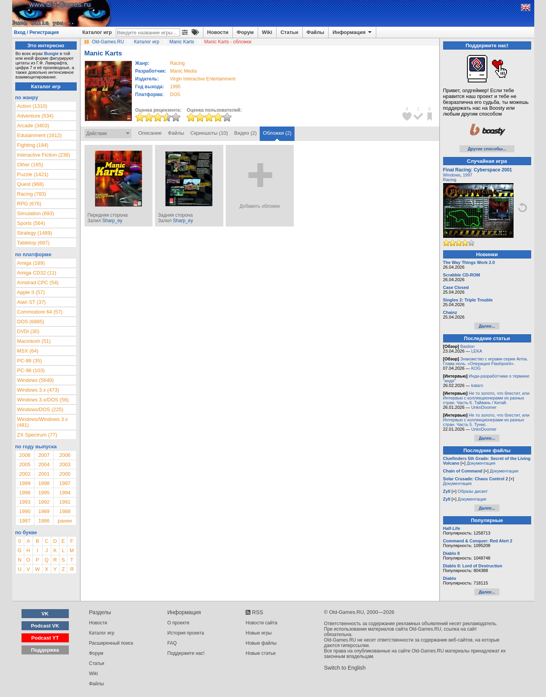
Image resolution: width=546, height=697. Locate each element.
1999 (25, 483)
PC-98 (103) (31, 370)
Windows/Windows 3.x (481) (42, 422)
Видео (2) (245, 133)
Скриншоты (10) (209, 133)
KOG (476, 368)
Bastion (467, 346)
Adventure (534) (35, 116)
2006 (64, 455)
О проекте (178, 623)
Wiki (267, 32)
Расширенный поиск (111, 643)
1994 (64, 493)
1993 (25, 502)
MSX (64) (28, 351)
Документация (481, 463)
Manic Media (183, 71)
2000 (64, 474)
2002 (25, 474)
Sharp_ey (112, 220)
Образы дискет (473, 491)
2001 (44, 474)
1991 (64, 502)
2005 (25, 464)
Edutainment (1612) (39, 135)
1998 (44, 483)
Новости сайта (261, 623)
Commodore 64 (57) (40, 312)
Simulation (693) (35, 213)
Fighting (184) (32, 145)
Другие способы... (487, 148)
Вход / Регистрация (36, 32)
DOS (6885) (30, 321)
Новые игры (259, 633)
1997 (64, 483)
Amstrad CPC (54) (38, 282)
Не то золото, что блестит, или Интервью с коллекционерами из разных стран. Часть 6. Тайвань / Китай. (486, 398)
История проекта (185, 633)
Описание (150, 133)
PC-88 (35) (29, 361)
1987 (25, 521)
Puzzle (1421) (32, 174)
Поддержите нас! (186, 653)
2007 (44, 455)
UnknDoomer (484, 407)
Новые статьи (261, 653)
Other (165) (30, 165)
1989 (44, 511)
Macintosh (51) (34, 341)
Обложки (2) (277, 133)
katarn (477, 385)
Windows (452, 175)
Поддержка (45, 650)
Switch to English (345, 668)
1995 (175, 86)
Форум (245, 32)
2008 (25, 455)
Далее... (487, 326)
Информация (352, 32)
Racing (449, 179)
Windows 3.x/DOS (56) (43, 400)
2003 (64, 464)
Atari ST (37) (31, 302)
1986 (44, 521)
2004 (44, 464)
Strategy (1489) (34, 233)
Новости (218, 32)
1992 (44, 502)
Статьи (289, 32)
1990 (25, 511)
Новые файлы (261, 643)
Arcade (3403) (33, 125)
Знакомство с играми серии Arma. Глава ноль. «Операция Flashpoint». (485, 361)
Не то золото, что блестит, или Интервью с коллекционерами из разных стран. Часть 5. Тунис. (486, 420)
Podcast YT (45, 638)
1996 (25, 493)
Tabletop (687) (33, 243)
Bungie (51, 53)
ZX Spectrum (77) (37, 435)
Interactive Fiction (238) (43, 155)
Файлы (316, 32)
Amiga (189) (31, 263)
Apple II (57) (31, 292)
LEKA (476, 351)
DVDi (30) (28, 331)
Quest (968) (30, 184)
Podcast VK (45, 626)
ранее (65, 521)
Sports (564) (31, 223)
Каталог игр (97, 32)
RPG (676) (29, 204)
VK (44, 614)
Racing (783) (31, 194)
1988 (64, 511)
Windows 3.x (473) (38, 390)
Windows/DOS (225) (40, 409)
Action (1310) (32, 106)
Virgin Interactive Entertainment (202, 79)
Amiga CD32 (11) (36, 273)
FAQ (172, 643)
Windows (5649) (35, 380)
